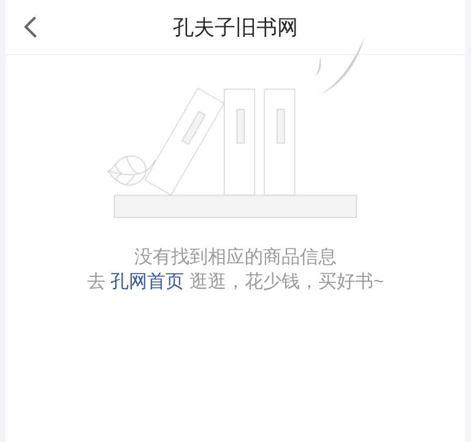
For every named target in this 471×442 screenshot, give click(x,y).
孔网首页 (147, 281)
